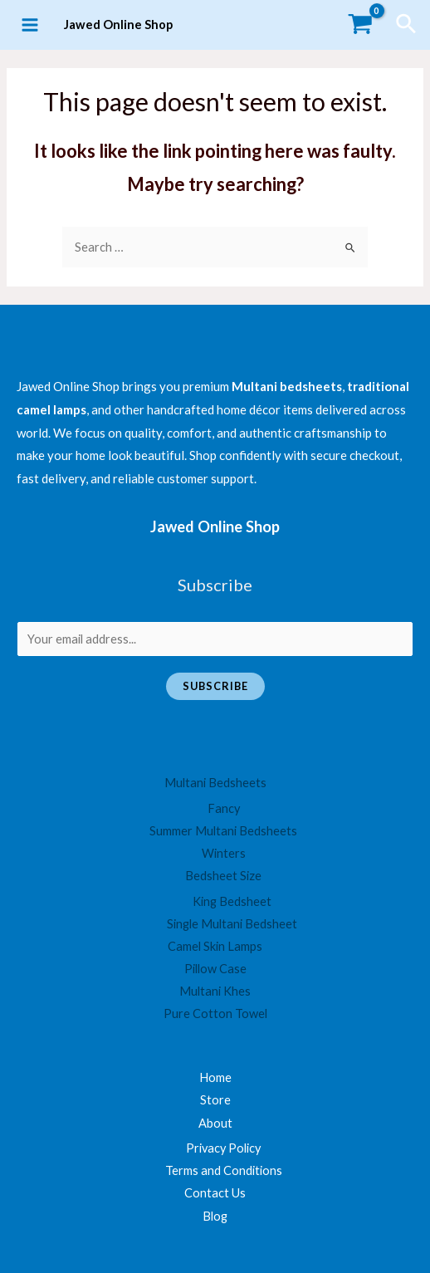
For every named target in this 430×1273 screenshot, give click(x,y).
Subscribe (215, 686)
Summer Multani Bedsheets (223, 831)
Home (215, 1077)
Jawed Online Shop (118, 24)
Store (215, 1100)
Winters (224, 853)
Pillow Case (215, 969)
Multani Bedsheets (215, 783)
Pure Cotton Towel (215, 1013)
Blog (215, 1216)
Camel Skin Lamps (215, 946)
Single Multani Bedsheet (232, 924)
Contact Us (215, 1193)
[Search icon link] (407, 25)
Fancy (224, 808)
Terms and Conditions (223, 1170)
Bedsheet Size (223, 876)
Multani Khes (215, 991)
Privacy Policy (223, 1148)
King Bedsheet (232, 901)
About (215, 1123)
